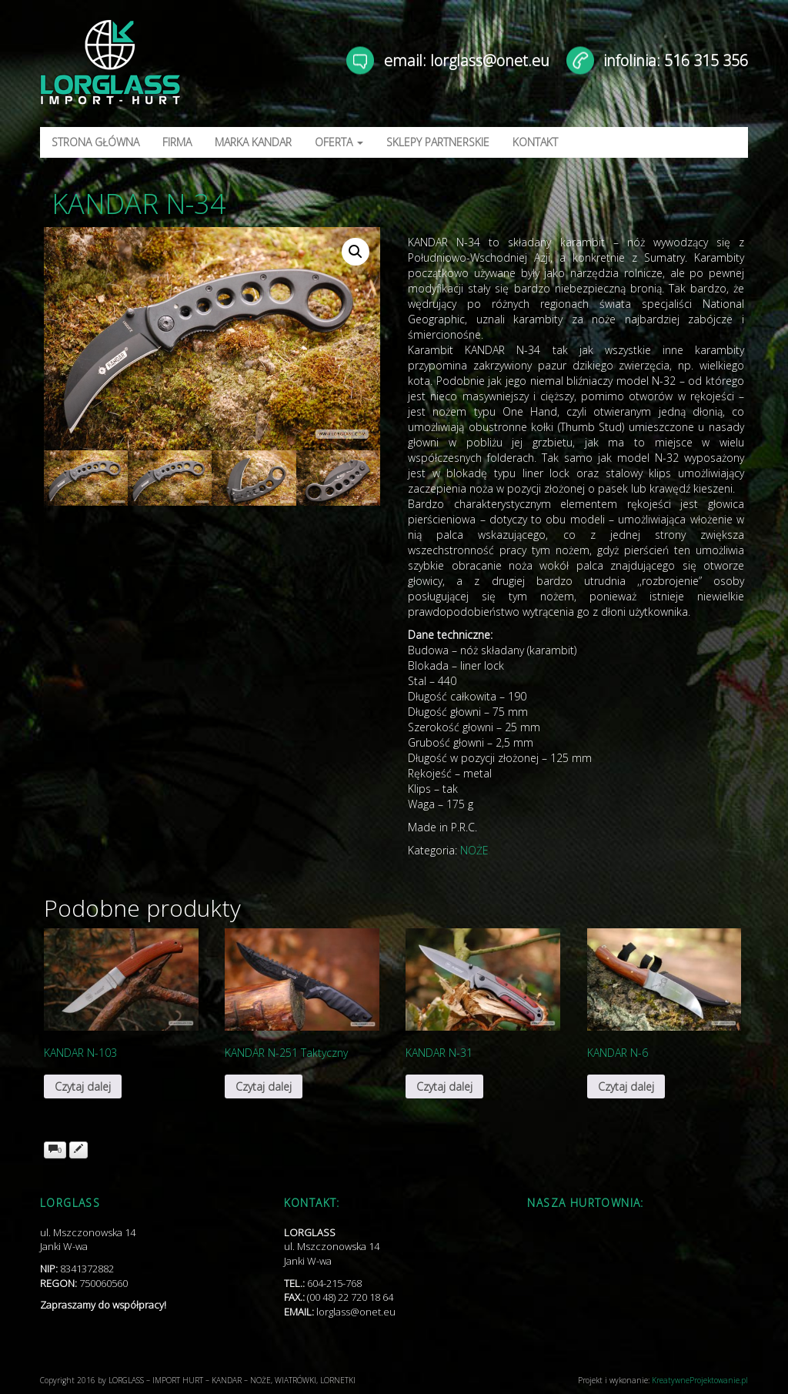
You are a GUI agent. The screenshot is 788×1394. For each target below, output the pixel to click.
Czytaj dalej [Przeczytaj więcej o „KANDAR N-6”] (626, 1086)
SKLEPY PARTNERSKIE (437, 142)
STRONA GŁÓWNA (95, 142)
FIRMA (177, 142)
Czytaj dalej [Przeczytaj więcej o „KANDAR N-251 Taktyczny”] (263, 1086)
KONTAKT (535, 142)
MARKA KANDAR (253, 142)
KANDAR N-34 (139, 203)
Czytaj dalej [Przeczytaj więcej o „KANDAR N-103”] (83, 1086)
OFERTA (339, 142)
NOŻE (474, 850)
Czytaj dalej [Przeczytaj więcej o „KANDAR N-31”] (444, 1086)
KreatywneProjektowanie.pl (700, 1380)
